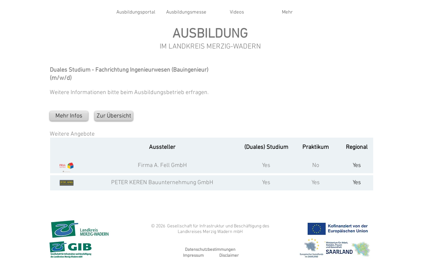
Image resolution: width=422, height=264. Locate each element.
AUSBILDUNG (210, 34)
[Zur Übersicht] (114, 116)
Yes (266, 165)
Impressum (193, 255)
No (315, 165)
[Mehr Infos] (69, 116)
